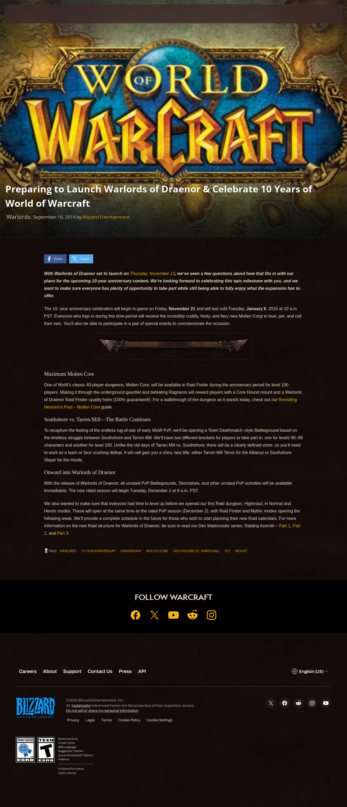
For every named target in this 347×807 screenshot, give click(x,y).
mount (241, 551)
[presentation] (20, 13)
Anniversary (130, 551)
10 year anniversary (98, 551)
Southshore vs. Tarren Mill (196, 551)
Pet (227, 551)
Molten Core (157, 551)
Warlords (68, 551)
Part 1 (284, 526)
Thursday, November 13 (152, 273)
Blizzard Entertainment (106, 217)
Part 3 (62, 533)
